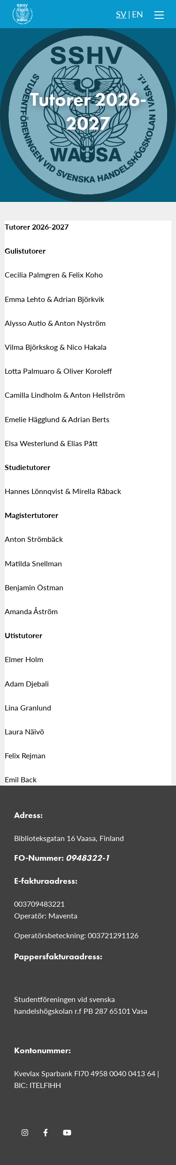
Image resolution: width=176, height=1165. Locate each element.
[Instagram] (25, 1133)
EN (137, 14)
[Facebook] (45, 1133)
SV (121, 14)
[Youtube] (67, 1133)
